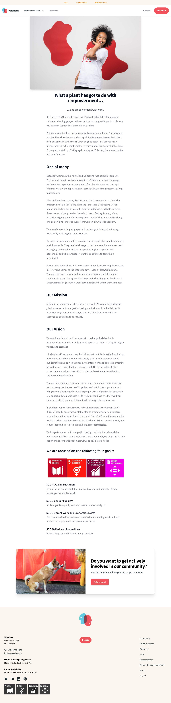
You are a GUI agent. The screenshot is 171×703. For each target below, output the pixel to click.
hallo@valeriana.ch (13, 653)
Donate (146, 10)
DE (141, 675)
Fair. (66, 2)
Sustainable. (81, 2)
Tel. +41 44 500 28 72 (13, 650)
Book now (161, 10)
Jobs (142, 654)
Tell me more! (100, 582)
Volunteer (144, 649)
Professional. (101, 2)
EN (145, 675)
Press (142, 670)
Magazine (53, 10)
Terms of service (147, 643)
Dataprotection (146, 659)
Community (145, 638)
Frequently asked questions (152, 665)
